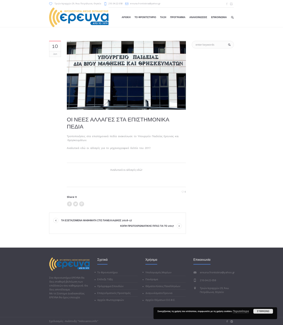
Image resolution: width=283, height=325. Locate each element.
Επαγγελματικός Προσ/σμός (114, 293)
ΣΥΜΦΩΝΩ (263, 311)
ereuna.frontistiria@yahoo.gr (145, 3)
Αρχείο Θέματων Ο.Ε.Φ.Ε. (160, 300)
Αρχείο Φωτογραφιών (110, 300)
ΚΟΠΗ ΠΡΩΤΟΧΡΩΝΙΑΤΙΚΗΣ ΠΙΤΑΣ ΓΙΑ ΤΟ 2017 (147, 226)
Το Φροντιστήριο (107, 272)
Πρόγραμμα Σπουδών (110, 286)
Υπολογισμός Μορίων (158, 272)
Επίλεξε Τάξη (105, 279)
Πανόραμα (151, 279)
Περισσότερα (241, 311)
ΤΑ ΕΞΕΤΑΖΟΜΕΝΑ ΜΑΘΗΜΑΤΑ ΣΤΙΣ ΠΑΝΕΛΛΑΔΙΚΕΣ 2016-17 (96, 220)
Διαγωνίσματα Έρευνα (158, 293)
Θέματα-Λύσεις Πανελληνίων (162, 286)
